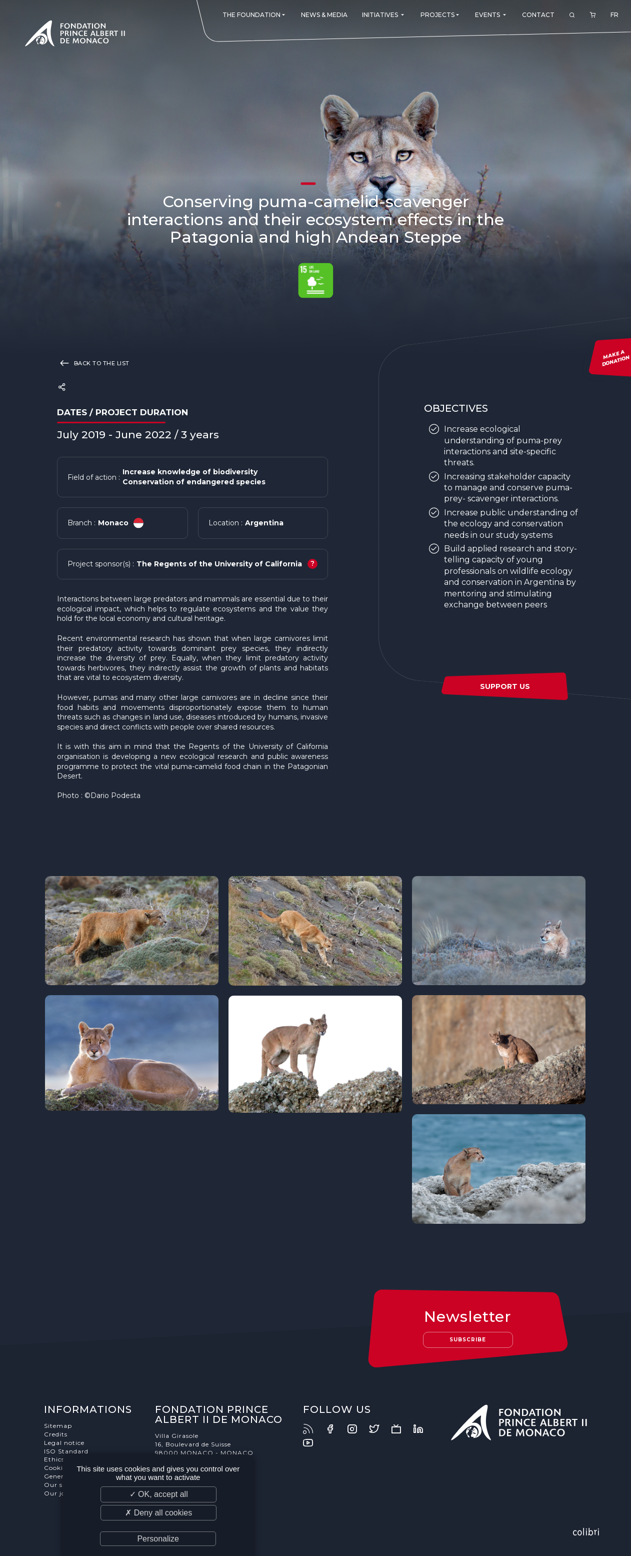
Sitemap (58, 1425)
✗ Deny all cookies (158, 1512)
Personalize (158, 1538)
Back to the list (93, 362)
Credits (56, 1434)
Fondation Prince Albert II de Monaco (75, 35)
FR (614, 15)
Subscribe (468, 1339)
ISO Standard (66, 1451)
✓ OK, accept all (159, 1494)
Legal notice (64, 1442)
